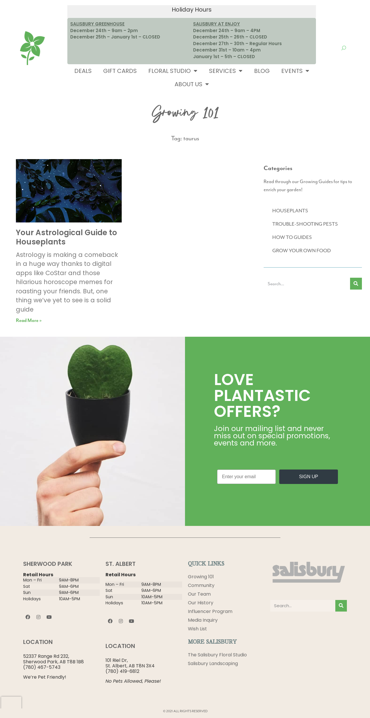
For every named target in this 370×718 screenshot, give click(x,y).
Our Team (199, 594)
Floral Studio (172, 71)
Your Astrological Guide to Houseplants (66, 237)
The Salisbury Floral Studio (217, 654)
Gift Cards (120, 71)
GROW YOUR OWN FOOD (301, 250)
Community (201, 585)
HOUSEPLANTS (290, 210)
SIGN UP (308, 476)
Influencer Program (210, 611)
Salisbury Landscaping (213, 663)
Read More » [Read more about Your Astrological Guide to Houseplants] (29, 320)
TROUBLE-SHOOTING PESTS (305, 224)
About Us (192, 84)
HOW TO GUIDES (292, 237)
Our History (200, 602)
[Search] (356, 284)
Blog (262, 71)
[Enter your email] (246, 477)
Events (295, 71)
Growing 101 (201, 576)
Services (226, 71)
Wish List (197, 628)
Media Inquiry (203, 620)
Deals (83, 71)
